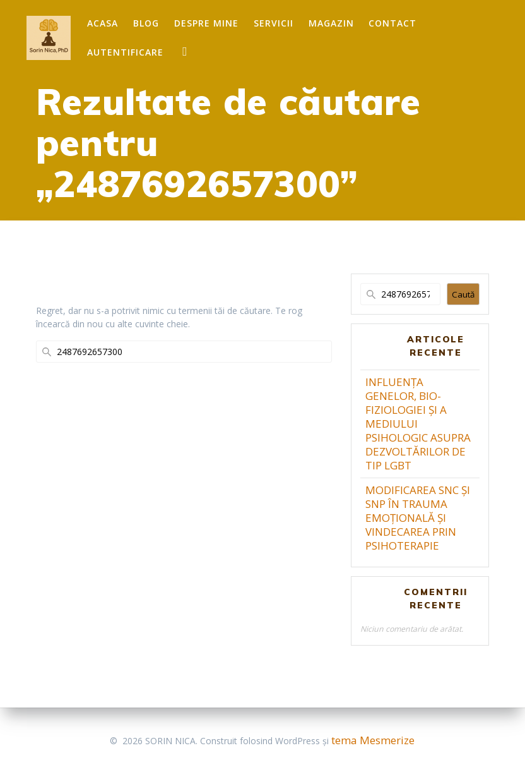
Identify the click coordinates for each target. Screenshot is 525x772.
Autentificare (125, 52)
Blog (146, 23)
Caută (463, 294)
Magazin (331, 23)
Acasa (102, 23)
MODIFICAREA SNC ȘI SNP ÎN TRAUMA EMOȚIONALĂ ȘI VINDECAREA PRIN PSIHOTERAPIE (417, 518)
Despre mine (206, 23)
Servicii (273, 23)
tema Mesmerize (373, 740)
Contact (392, 23)
